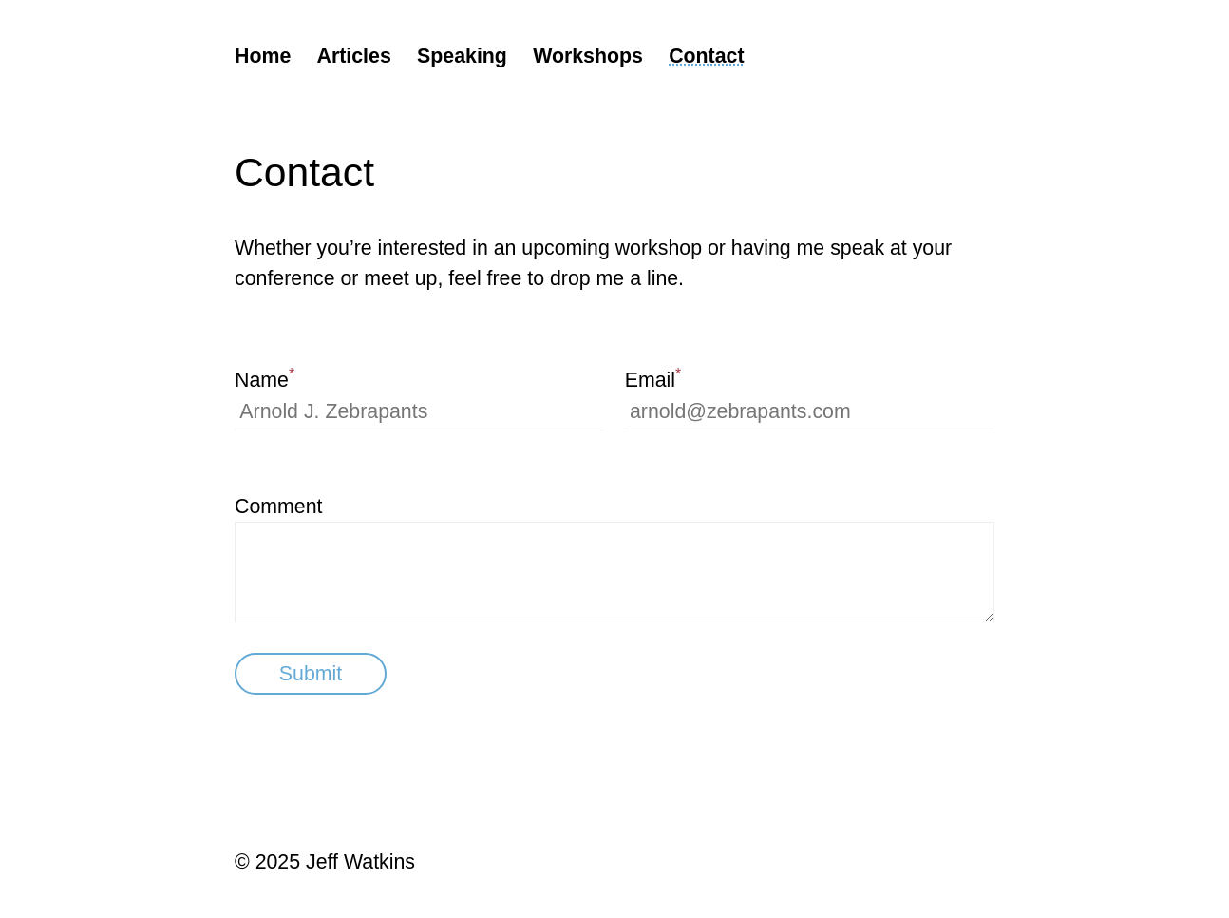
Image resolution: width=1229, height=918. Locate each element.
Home (263, 56)
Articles (354, 56)
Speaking (462, 56)
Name (264, 379)
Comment (278, 506)
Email (653, 379)
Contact (706, 56)
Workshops (588, 56)
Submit (310, 673)
